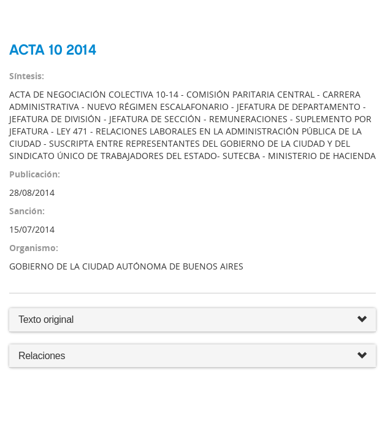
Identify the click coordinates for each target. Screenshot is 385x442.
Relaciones (192, 356)
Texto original (46, 319)
